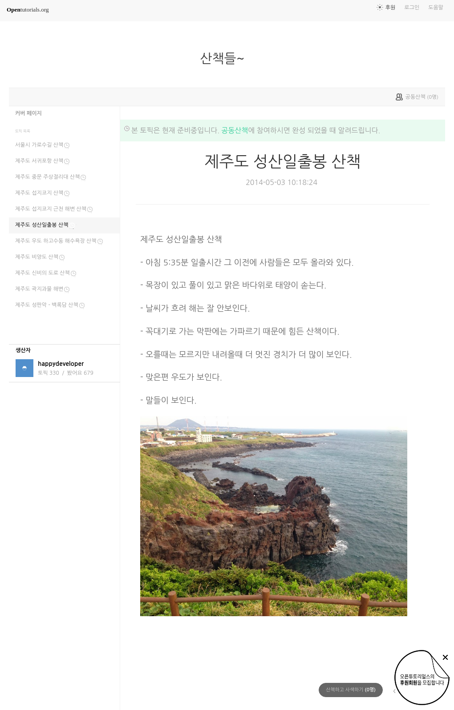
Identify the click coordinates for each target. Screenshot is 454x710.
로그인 (411, 7)
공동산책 (234, 130)
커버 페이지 (28, 113)
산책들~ (225, 58)
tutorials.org (28, 9)
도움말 (435, 7)
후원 (390, 7)
